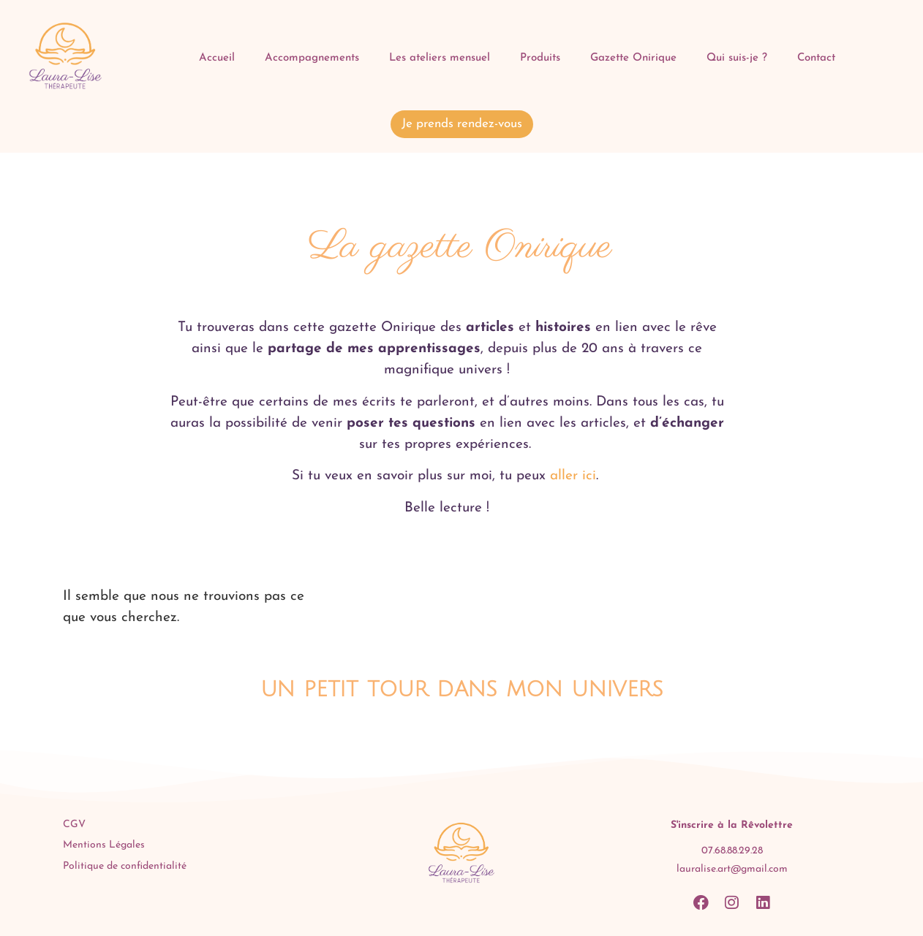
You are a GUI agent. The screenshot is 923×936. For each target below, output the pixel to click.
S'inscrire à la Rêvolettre (732, 825)
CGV (74, 824)
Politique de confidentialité (125, 866)
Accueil (217, 58)
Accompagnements (312, 58)
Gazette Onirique (633, 58)
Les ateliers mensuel (439, 58)
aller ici (571, 476)
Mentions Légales (104, 845)
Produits (540, 58)
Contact (816, 58)
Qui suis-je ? (737, 58)
